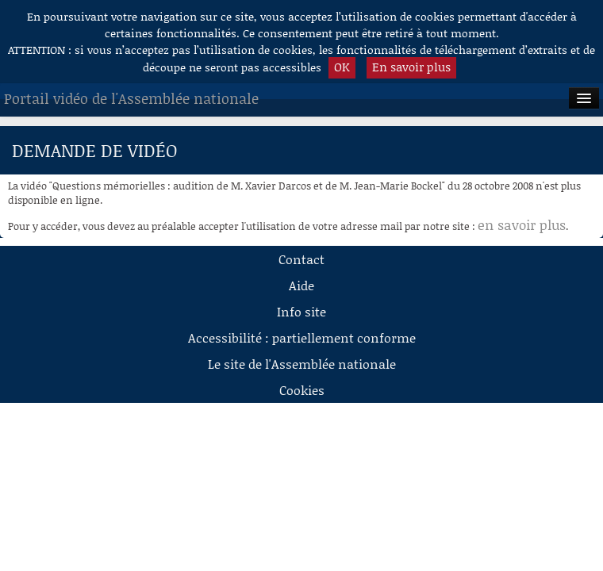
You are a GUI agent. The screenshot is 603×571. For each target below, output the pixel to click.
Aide (301, 285)
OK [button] (342, 66)
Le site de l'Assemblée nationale (302, 363)
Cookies (302, 390)
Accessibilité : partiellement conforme (302, 337)
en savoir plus (522, 224)
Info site (301, 311)
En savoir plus (411, 66)
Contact (301, 259)
